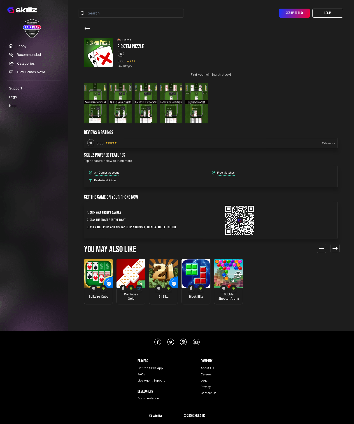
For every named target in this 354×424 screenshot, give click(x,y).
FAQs (141, 374)
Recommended (29, 54)
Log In (327, 13)
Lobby (21, 46)
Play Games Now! (31, 72)
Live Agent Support (151, 380)
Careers (206, 374)
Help (12, 106)
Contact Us (209, 393)
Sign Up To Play (294, 13)
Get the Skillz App (150, 368)
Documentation (148, 398)
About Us (207, 368)
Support (15, 88)
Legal (13, 97)
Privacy (206, 387)
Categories (26, 63)
